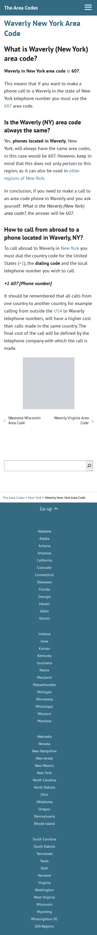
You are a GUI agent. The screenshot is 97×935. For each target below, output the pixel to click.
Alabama (44, 531)
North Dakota (44, 787)
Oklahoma (44, 801)
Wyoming (44, 911)
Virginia (44, 882)
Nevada (44, 743)
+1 (21, 263)
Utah (44, 868)
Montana (44, 721)
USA (58, 311)
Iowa (44, 641)
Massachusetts (44, 684)
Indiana (44, 634)
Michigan (44, 692)
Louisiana (44, 663)
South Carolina (44, 839)
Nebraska (44, 736)
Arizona (44, 545)
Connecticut (44, 574)
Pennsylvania (44, 816)
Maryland (44, 677)
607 (8, 106)
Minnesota (44, 699)
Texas (44, 861)
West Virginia (44, 897)
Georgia (44, 596)
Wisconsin (44, 904)
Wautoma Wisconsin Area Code (24, 420)
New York (70, 248)
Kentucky (44, 655)
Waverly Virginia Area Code (71, 420)
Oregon (44, 809)
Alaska (44, 538)
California (44, 560)
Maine (44, 670)
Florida (44, 589)
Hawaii (44, 603)
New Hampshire (44, 751)
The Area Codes (21, 7)
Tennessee (44, 853)
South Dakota (44, 846)
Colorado (44, 567)
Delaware (44, 582)
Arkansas (44, 553)
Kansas (44, 648)
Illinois (44, 618)
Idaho (44, 611)
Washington (44, 890)
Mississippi (44, 706)
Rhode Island (44, 823)
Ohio (44, 794)
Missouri (44, 713)
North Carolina (44, 780)
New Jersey (44, 758)
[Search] (89, 466)
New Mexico (44, 765)
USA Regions (44, 926)
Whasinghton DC (44, 919)
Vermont (44, 875)
